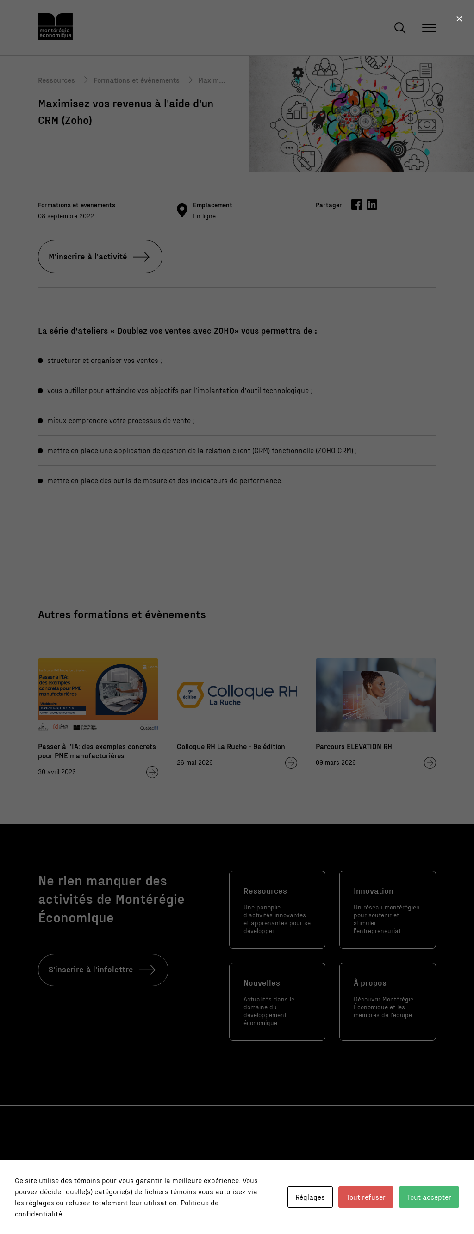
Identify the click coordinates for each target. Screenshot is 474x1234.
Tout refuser (366, 1196)
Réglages (310, 1196)
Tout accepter (429, 1196)
